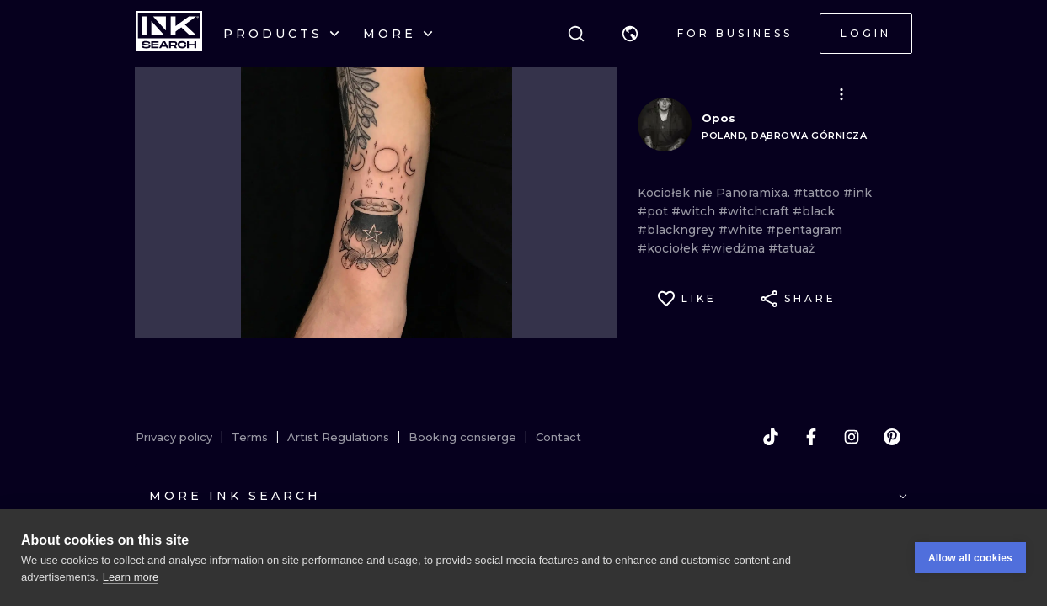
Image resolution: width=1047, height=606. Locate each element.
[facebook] (811, 437)
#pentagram (804, 229)
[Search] (576, 33)
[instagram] (851, 437)
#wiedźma (735, 248)
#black (814, 211)
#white (742, 229)
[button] (630, 33)
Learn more (130, 577)
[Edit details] (841, 94)
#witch (694, 211)
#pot (654, 211)
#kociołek (670, 248)
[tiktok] (771, 437)
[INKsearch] (169, 33)
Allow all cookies (970, 558)
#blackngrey (678, 229)
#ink (857, 192)
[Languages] (630, 33)
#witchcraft (755, 211)
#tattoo (818, 192)
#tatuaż (791, 248)
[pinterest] (892, 437)
